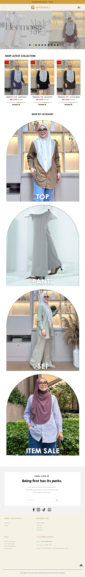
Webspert (62, 573)
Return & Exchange (9, 542)
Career (6, 525)
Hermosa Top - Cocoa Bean (69, 97)
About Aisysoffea (13, 518)
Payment (39, 525)
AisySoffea (35, 573)
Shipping (39, 528)
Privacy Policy (8, 548)
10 (57, 45)
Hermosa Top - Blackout (42, 97)
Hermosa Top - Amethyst (16, 97)
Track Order (40, 530)
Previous (6, 35)
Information (43, 518)
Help (6, 537)
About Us (7, 523)
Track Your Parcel (9, 544)
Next (78, 35)
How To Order (40, 523)
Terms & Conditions (10, 546)
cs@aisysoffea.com (46, 541)
